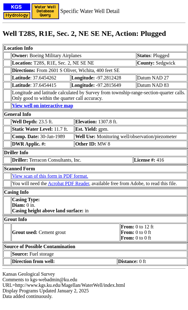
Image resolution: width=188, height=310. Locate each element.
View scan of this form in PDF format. (50, 176)
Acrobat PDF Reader (68, 183)
